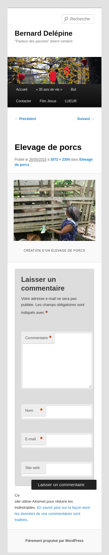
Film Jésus (48, 101)
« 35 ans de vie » (49, 89)
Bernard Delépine (44, 33)
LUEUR (71, 101)
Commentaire (38, 338)
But (73, 89)
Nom (34, 411)
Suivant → (85, 119)
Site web (32, 468)
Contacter (23, 101)
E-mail (34, 439)
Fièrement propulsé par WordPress (55, 541)
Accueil (21, 89)
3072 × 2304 (60, 159)
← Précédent (25, 119)
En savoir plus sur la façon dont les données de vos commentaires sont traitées (52, 513)
